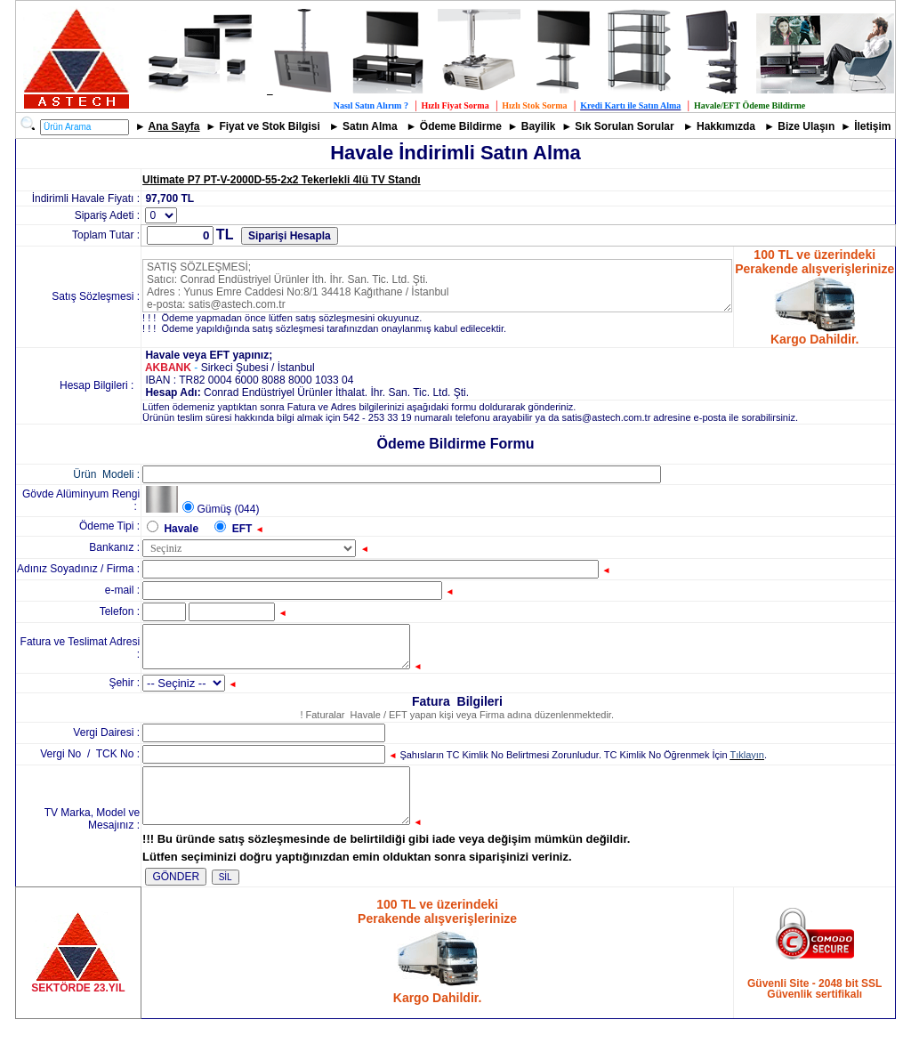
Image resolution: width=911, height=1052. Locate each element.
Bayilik (538, 126)
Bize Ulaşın (806, 126)
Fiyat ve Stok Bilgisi (269, 126)
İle (860, 126)
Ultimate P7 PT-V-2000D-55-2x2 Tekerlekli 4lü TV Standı (281, 180)
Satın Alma (370, 126)
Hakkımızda (726, 126)
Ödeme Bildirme (461, 126)
